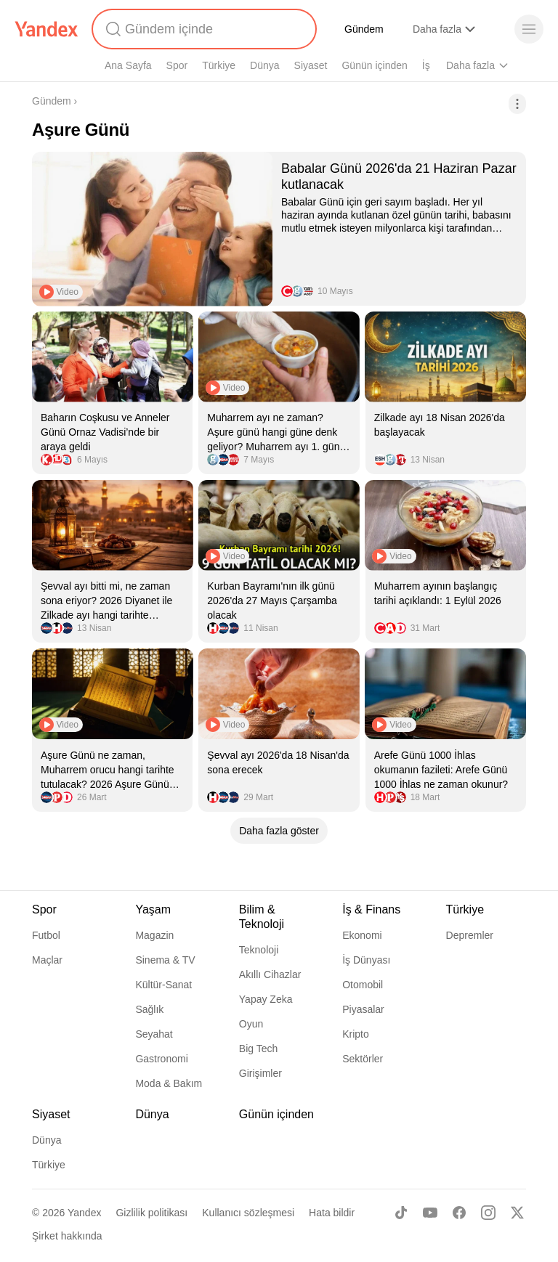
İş (426, 65)
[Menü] (528, 29)
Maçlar (47, 960)
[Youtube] (430, 1213)
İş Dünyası (366, 960)
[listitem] (279, 229)
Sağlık (149, 1009)
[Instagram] (488, 1213)
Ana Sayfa (128, 65)
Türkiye (218, 65)
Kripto (355, 1034)
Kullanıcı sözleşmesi (248, 1212)
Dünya (264, 65)
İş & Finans (371, 909)
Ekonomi (361, 935)
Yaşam (153, 909)
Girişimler (260, 1073)
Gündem (364, 29)
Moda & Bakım (168, 1083)
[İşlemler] (517, 104)
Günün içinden (374, 65)
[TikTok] (401, 1213)
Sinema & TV (165, 960)
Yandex (84, 1212)
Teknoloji (258, 950)
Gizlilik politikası (151, 1212)
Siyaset (311, 65)
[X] (517, 1213)
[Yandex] (46, 29)
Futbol (46, 935)
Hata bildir (332, 1212)
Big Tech (258, 1048)
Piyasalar (363, 1009)
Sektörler (362, 1058)
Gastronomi (161, 1058)
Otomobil (362, 984)
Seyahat (153, 1034)
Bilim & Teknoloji (261, 916)
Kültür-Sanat (163, 984)
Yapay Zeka (266, 999)
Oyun (251, 1024)
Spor (177, 65)
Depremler (469, 935)
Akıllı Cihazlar (270, 974)
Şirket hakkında (67, 1236)
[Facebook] (459, 1213)
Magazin (154, 935)
